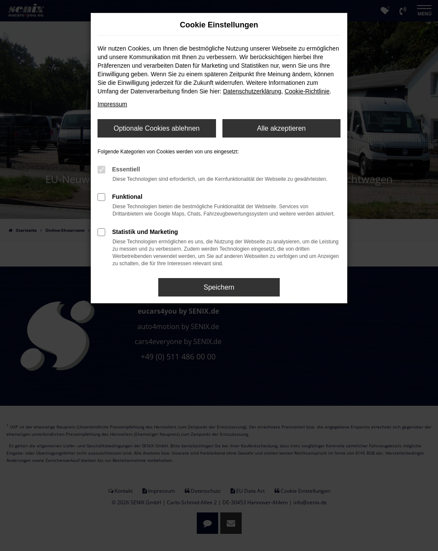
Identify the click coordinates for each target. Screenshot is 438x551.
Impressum (112, 104)
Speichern (219, 287)
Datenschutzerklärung (252, 91)
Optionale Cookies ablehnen (157, 128)
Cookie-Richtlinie (306, 91)
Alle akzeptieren (281, 128)
